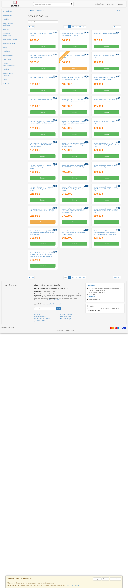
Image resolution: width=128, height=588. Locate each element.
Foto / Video (7, 59)
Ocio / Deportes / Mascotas (8, 74)
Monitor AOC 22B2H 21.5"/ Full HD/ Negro (106, 57)
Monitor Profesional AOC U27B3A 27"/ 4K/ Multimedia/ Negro (105, 328)
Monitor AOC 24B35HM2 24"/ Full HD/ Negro (73, 102)
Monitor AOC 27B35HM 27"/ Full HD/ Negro (105, 102)
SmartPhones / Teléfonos (8, 24)
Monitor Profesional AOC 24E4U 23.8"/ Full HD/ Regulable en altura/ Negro (42, 238)
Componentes (7, 15)
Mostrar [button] (117, 27)
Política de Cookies (73, 585)
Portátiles (6, 19)
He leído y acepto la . (48, 559)
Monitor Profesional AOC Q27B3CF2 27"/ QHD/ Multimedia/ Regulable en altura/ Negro (106, 374)
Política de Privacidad (54, 554)
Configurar (97, 579)
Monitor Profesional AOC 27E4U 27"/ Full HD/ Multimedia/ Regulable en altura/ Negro (42, 329)
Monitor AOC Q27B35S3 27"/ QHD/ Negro (104, 238)
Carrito (121, 4)
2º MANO (6, 83)
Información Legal (66, 569)
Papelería (6, 69)
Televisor (6, 29)
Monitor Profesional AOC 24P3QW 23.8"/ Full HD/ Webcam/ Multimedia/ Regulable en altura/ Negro (74, 284)
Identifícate (99, 4)
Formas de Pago (65, 573)
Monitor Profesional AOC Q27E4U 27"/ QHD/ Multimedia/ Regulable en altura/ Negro (74, 374)
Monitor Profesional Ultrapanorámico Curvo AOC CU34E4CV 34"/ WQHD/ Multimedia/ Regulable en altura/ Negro (42, 509)
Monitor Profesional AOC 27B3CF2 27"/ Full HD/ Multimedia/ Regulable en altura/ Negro (106, 284)
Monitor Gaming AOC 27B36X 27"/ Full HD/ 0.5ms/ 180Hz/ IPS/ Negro (105, 147)
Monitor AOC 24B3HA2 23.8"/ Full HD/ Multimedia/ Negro (41, 102)
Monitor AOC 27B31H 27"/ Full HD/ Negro (42, 147)
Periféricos (6, 51)
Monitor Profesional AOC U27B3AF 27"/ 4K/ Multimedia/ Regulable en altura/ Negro (42, 374)
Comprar (43, 69)
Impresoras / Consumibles (7, 34)
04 (80, 27)
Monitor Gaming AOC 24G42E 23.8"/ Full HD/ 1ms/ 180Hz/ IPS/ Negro (74, 147)
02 (73, 27)
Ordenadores (7, 11)
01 (69, 27)
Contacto (110, 4)
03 (76, 27)
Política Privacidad (40, 571)
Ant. (65, 27)
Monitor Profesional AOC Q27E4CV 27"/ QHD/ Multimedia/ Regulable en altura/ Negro (106, 419)
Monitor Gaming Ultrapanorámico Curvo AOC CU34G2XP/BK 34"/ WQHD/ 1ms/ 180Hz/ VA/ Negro (74, 464)
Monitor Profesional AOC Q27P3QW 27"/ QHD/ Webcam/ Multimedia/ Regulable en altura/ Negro (42, 464)
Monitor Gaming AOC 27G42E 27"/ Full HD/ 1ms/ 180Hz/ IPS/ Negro (105, 193)
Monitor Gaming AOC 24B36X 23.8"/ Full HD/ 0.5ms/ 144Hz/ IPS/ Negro (74, 57)
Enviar (58, 564)
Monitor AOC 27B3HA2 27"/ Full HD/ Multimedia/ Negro (41, 193)
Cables (5, 47)
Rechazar (105, 579)
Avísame (74, 115)
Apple (5, 79)
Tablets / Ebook (8, 55)
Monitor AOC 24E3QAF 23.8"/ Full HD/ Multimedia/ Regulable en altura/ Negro (74, 193)
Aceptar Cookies (115, 579)
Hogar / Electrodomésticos (9, 64)
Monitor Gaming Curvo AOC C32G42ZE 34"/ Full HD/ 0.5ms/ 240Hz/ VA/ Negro (42, 418)
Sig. (84, 27)
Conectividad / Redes (10, 39)
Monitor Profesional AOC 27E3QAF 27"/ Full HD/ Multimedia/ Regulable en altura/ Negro (74, 239)
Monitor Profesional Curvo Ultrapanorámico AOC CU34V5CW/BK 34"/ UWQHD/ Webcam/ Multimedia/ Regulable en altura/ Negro (105, 465)
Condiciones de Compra (42, 573)
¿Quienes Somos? (40, 576)
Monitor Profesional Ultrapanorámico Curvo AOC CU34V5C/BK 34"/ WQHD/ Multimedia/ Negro (73, 419)
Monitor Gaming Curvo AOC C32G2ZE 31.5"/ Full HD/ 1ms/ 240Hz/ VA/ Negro (74, 328)
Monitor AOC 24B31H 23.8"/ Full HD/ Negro (41, 57)
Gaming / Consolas (9, 43)
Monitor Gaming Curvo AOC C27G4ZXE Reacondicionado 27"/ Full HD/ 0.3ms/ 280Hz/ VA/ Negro (42, 284)
